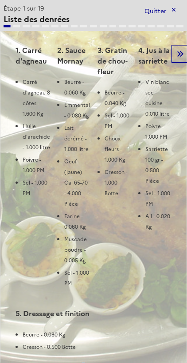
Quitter (155, 11)
